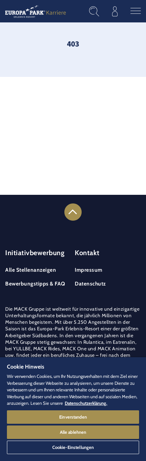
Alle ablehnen (73, 432)
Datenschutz (90, 283)
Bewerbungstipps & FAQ (35, 283)
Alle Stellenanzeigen (30, 270)
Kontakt (87, 253)
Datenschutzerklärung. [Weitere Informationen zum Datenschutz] (86, 403)
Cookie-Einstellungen (73, 447)
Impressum (88, 270)
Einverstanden (73, 417)
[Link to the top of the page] (73, 212)
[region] (73, 409)
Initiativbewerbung (34, 253)
